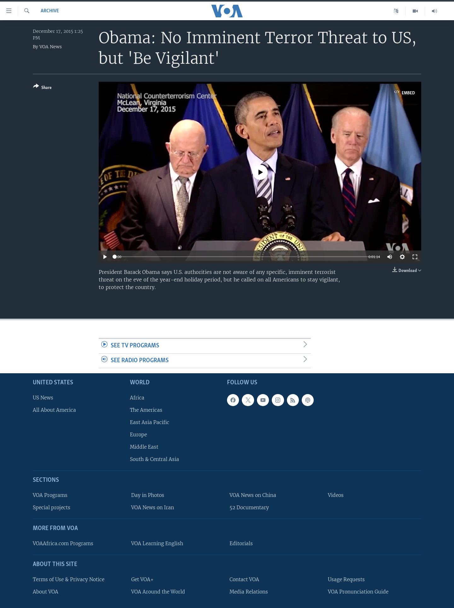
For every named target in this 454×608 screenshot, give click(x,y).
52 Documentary (249, 508)
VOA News (50, 47)
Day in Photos (147, 495)
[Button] (42, 88)
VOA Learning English (157, 543)
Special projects (51, 508)
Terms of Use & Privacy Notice (68, 579)
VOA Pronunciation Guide (358, 592)
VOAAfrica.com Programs (63, 543)
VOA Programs (50, 495)
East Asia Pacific (149, 422)
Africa (137, 398)
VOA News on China (253, 495)
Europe (138, 435)
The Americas (146, 410)
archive (50, 11)
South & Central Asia (154, 459)
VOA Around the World (158, 592)
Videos (336, 495)
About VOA (45, 592)
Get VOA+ (142, 579)
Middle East (144, 447)
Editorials (241, 543)
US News (43, 398)
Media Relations (249, 592)
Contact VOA (244, 579)
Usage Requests (346, 579)
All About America (54, 410)
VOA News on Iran (152, 508)
